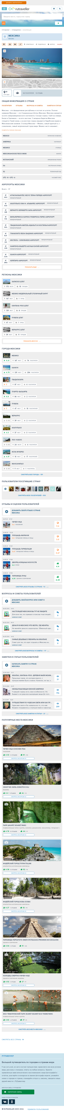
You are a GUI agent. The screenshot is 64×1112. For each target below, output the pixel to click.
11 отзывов (13, 908)
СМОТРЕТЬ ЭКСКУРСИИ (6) (18, 796)
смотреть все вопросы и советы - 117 (32, 651)
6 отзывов (13, 1020)
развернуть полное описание (11, 130)
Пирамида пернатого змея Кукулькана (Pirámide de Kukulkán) (30, 940)
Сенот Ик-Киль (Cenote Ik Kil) (16, 787)
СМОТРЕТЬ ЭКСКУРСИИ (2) (18, 873)
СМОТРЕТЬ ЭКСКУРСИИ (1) (18, 1023)
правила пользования (38, 1109)
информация (27, 30)
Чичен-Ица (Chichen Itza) (14, 749)
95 (26, 908)
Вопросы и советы (35, 105)
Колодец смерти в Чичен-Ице (16, 975)
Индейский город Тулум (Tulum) (17, 863)
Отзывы (19, 105)
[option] (32, 63)
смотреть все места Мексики (32, 1029)
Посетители (7, 105)
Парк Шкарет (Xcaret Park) (14, 825)
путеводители (16, 30)
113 (26, 793)
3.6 (57, 525)
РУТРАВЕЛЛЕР (8, 1056)
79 (25, 982)
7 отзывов (12, 793)
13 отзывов (13, 755)
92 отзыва (39, 93)
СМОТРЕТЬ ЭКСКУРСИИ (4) (18, 835)
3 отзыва (13, 946)
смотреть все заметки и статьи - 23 (32, 713)
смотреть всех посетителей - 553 (32, 495)
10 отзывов (13, 831)
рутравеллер (6, 30)
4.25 (58, 579)
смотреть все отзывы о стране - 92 (32, 587)
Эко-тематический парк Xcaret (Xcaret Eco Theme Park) (28, 1014)
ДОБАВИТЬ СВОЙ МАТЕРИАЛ (14, 2)
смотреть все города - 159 (32, 474)
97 (27, 831)
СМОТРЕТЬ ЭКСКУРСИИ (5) (18, 911)
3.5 (57, 539)
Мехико (6, 147)
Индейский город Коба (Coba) (16, 901)
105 (26, 946)
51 (26, 1020)
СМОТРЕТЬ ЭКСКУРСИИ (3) (18, 985)
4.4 (57, 566)
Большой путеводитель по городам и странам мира (28, 1062)
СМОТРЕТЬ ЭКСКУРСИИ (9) (18, 758)
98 (27, 869)
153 (27, 755)
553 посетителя (28, 93)
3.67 (58, 552)
